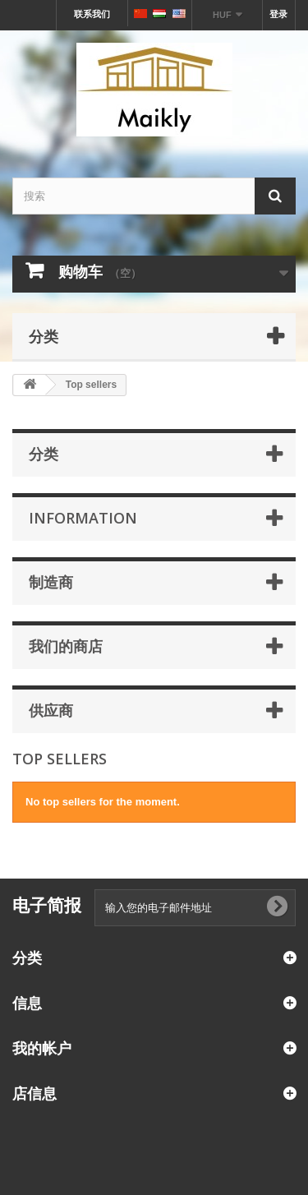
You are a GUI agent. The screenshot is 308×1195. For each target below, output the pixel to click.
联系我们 (92, 14)
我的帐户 (41, 1048)
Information (83, 518)
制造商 (51, 582)
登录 (278, 14)
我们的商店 (66, 646)
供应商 (51, 710)
